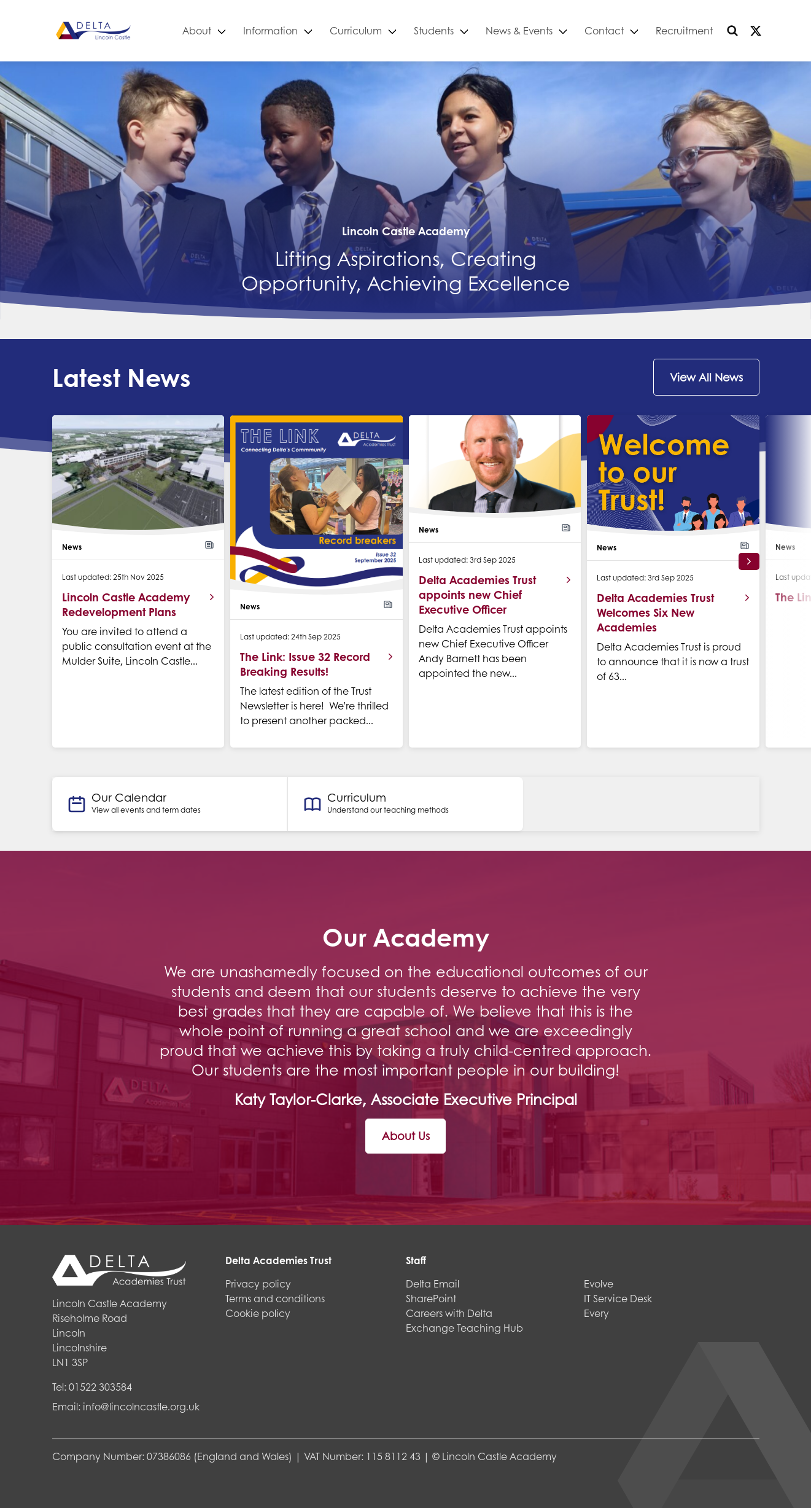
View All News (706, 377)
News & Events (519, 30)
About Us (406, 1136)
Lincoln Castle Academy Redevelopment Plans (126, 604)
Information (271, 30)
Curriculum (356, 30)
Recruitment (684, 30)
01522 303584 (100, 1387)
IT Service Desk (618, 1298)
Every (596, 1313)
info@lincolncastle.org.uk (141, 1406)
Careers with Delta (449, 1313)
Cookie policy (257, 1313)
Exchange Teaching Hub (464, 1328)
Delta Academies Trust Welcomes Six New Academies (655, 612)
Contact (604, 30)
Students (434, 30)
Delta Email (432, 1283)
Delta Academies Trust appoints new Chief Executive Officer (477, 594)
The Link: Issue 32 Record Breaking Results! (305, 664)
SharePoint (431, 1298)
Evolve (598, 1283)
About (197, 30)
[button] (749, 561)
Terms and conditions (275, 1298)
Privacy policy (258, 1283)
